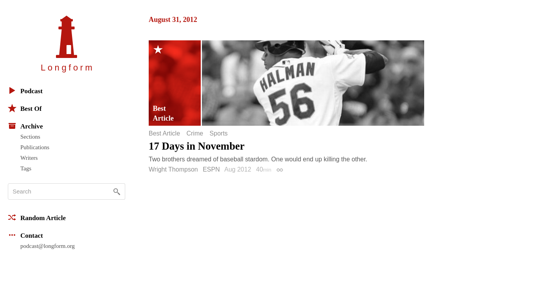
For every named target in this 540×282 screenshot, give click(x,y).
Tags (25, 168)
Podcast (25, 90)
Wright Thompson (173, 169)
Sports (219, 133)
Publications (34, 147)
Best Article (164, 133)
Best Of (24, 108)
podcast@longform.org (47, 246)
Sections (30, 137)
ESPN (211, 169)
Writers (29, 158)
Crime (194, 133)
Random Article (37, 217)
